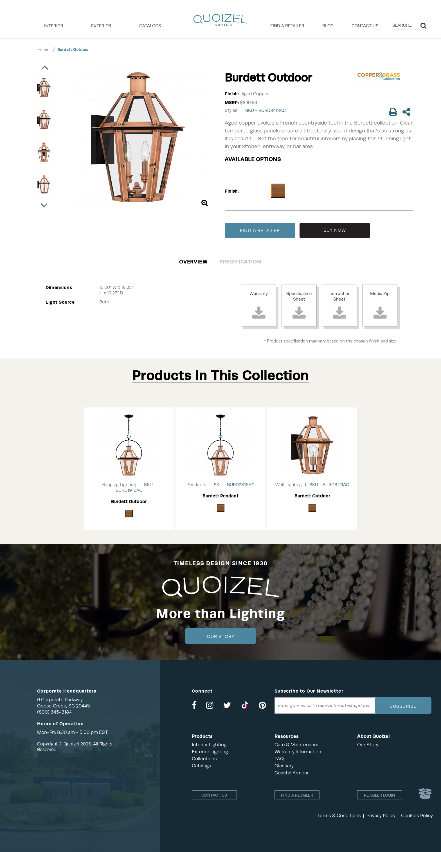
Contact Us (365, 26)
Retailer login (379, 795)
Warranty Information (297, 751)
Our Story (220, 636)
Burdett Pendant (220, 496)
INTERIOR (53, 26)
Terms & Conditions (339, 815)
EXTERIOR (101, 26)
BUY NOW (334, 230)
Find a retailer (287, 26)
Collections (204, 758)
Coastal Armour (291, 773)
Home (42, 49)
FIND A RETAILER (260, 230)
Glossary (284, 765)
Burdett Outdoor (73, 49)
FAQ (279, 758)
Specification (240, 262)
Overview (193, 262)
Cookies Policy (417, 815)
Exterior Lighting (210, 751)
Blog (328, 26)
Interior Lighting (209, 744)
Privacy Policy (380, 815)
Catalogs (150, 26)
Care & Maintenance (297, 744)
